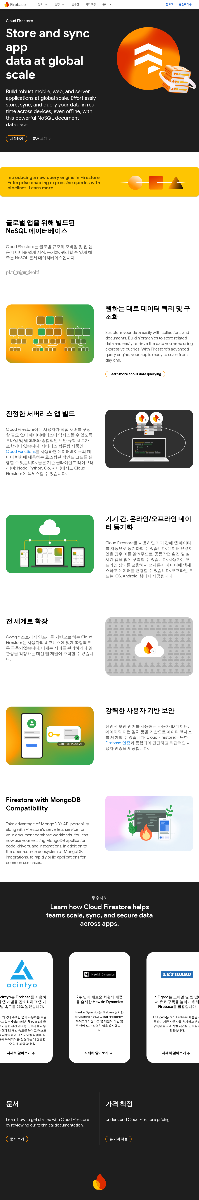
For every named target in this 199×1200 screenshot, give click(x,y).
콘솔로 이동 (185, 4)
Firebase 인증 (117, 742)
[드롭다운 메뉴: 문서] (111, 4)
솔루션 (75, 4)
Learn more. (41, 188)
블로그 (169, 4)
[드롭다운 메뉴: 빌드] (47, 4)
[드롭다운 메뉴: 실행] (64, 4)
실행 (57, 4)
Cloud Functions (21, 451)
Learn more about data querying (135, 374)
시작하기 (16, 139)
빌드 (40, 4)
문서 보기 (42, 139)
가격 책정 (91, 4)
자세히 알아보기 (98, 1053)
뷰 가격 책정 (118, 1139)
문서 (104, 4)
